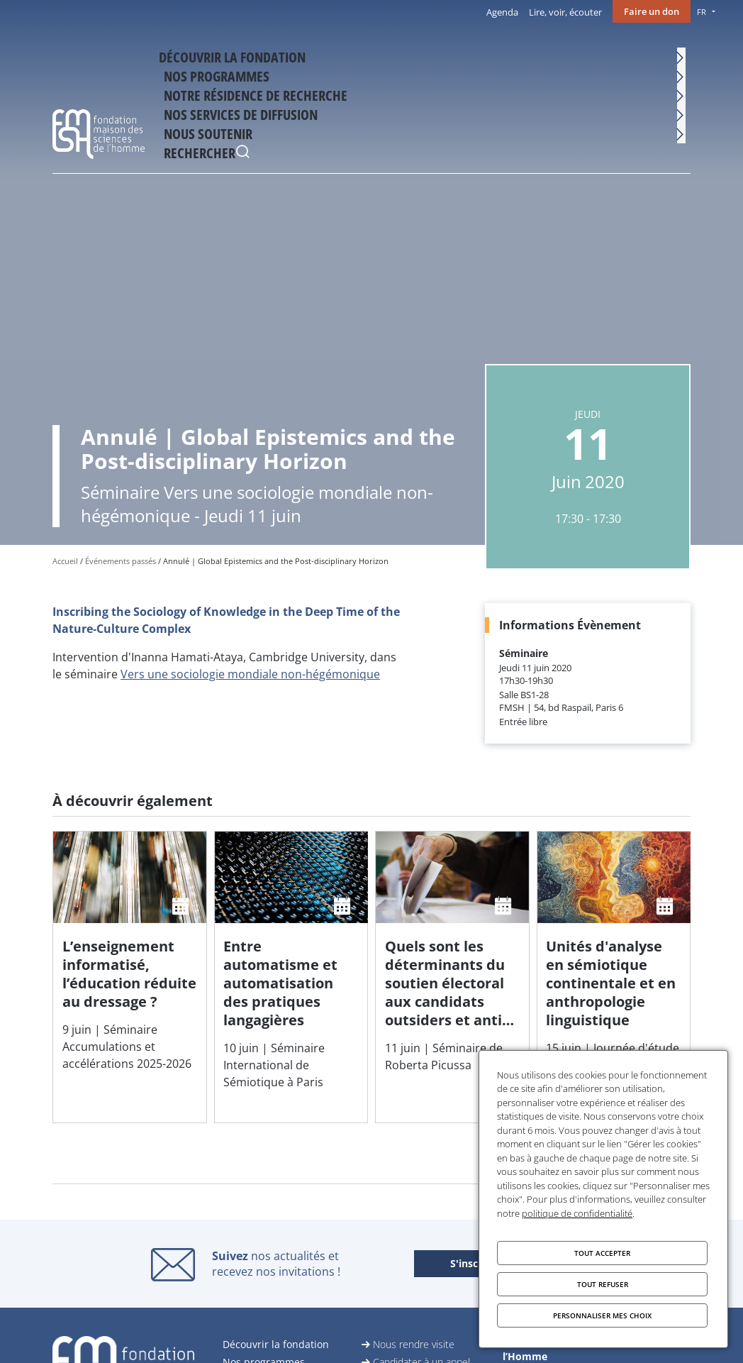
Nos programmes (295, 61)
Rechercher (676, 63)
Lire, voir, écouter (565, 12)
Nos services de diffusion (511, 61)
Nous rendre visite (413, 1344)
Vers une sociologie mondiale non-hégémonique (250, 674)
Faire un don (651, 11)
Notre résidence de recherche (388, 61)
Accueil (65, 561)
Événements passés (120, 561)
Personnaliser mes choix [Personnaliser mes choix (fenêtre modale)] (602, 1315)
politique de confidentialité (577, 1213)
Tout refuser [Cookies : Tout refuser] (602, 1284)
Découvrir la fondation (186, 61)
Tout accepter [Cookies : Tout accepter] (602, 1253)
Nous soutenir (612, 61)
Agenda (502, 12)
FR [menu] (701, 11)
